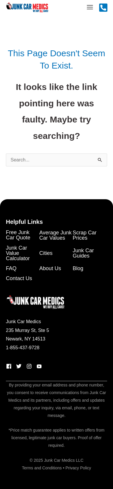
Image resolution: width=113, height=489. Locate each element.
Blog (78, 268)
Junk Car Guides (83, 253)
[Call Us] (103, 7)
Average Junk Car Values (55, 235)
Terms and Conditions (42, 468)
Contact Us (19, 278)
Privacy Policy (78, 468)
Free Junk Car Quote (18, 235)
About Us (50, 268)
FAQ (11, 268)
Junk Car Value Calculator (18, 253)
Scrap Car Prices (85, 235)
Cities (46, 253)
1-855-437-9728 (22, 347)
